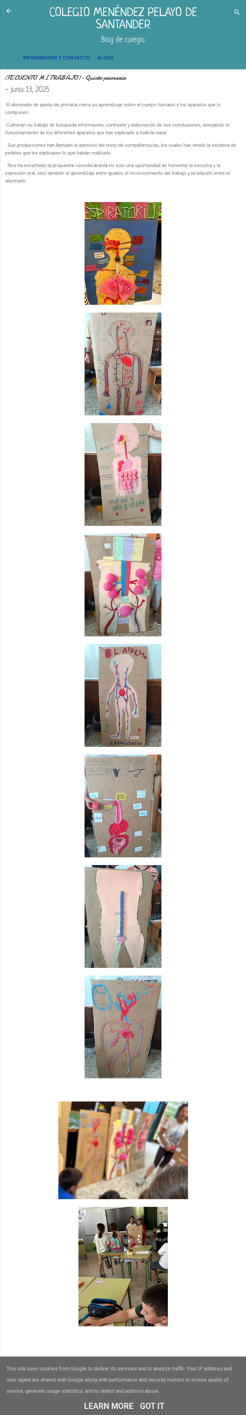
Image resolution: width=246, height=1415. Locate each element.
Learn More (109, 1406)
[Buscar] (237, 13)
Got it (152, 1406)
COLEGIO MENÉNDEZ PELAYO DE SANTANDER (123, 19)
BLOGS (105, 58)
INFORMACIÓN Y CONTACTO (56, 58)
